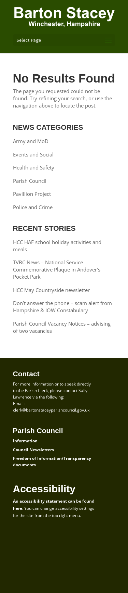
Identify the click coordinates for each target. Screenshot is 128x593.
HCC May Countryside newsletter (51, 290)
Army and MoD (30, 141)
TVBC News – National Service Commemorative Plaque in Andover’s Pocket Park (56, 269)
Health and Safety (33, 167)
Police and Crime (33, 207)
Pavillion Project (32, 193)
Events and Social (33, 154)
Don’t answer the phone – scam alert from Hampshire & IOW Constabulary (62, 307)
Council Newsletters (33, 450)
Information (25, 441)
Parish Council (29, 180)
